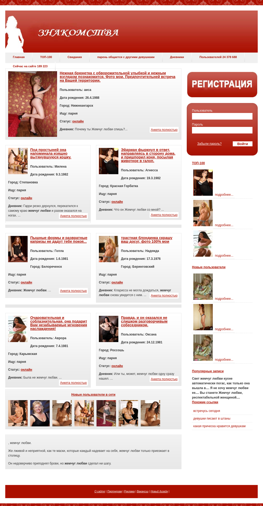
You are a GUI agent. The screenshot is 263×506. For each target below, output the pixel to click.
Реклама (129, 491)
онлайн (78, 121)
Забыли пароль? (209, 144)
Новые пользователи (208, 267)
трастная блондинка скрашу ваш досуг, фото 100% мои (146, 240)
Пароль (197, 124)
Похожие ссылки (205, 402)
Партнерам (114, 491)
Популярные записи (208, 371)
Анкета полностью (164, 130)
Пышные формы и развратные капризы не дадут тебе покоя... (58, 240)
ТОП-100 (46, 57)
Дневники (177, 57)
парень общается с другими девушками (125, 57)
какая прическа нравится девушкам (219, 426)
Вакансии (142, 491)
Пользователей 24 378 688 (218, 57)
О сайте (99, 491)
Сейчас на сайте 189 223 (30, 66)
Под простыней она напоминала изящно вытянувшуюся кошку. (50, 153)
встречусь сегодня (206, 411)
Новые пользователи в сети (93, 394)
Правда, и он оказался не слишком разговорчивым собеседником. (144, 321)
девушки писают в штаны (211, 418)
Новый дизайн (159, 491)
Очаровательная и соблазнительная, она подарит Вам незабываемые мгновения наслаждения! (58, 323)
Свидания (75, 57)
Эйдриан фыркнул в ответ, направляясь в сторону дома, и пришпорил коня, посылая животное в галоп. (148, 155)
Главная (19, 57)
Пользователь (202, 110)
